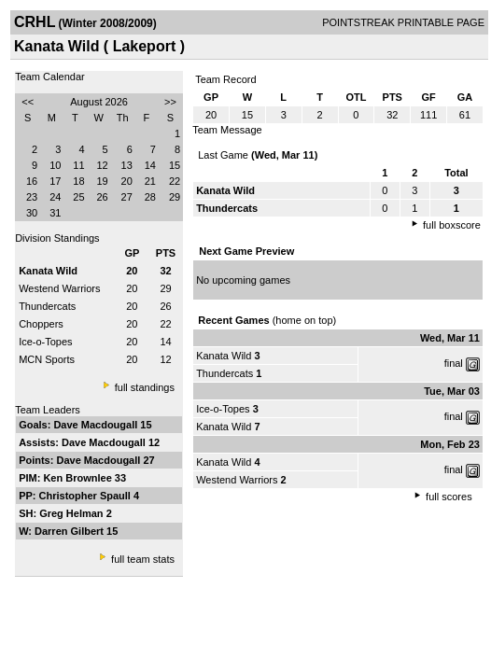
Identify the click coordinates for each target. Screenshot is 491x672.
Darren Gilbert (70, 531)
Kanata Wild (223, 355)
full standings (145, 387)
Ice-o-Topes (45, 341)
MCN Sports (47, 359)
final (453, 363)
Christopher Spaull (86, 495)
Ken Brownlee (78, 477)
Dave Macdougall (96, 424)
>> (170, 101)
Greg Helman (72, 513)
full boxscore (452, 225)
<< (27, 101)
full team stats (143, 559)
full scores (449, 496)
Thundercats (47, 306)
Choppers (41, 323)
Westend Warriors (59, 288)
